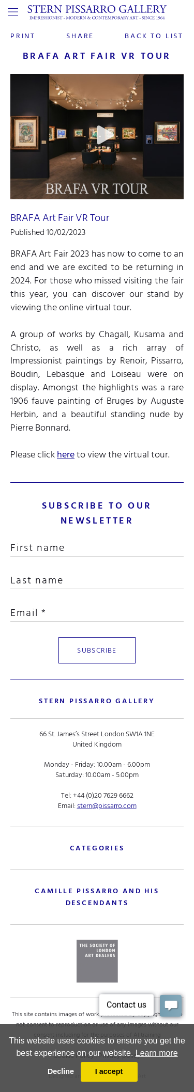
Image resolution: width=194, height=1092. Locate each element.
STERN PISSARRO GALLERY (97, 701)
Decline (61, 1071)
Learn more (157, 1053)
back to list (154, 36)
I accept (109, 1071)
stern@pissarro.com (107, 806)
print (23, 36)
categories (97, 848)
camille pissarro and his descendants (97, 897)
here (65, 454)
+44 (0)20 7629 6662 (103, 795)
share (80, 36)
